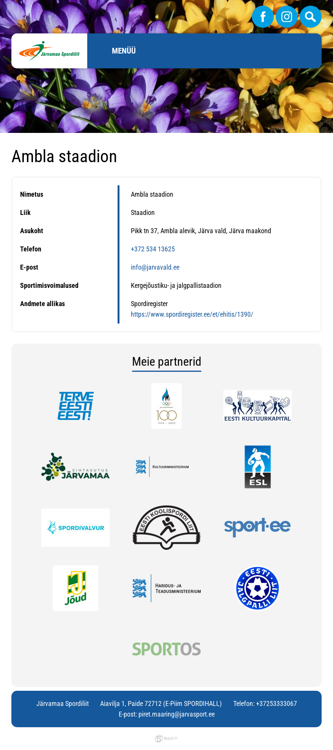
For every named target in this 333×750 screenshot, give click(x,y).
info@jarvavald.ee (155, 267)
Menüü (124, 51)
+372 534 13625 (153, 249)
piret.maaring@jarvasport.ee (176, 714)
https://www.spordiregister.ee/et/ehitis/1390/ (192, 314)
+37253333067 (276, 703)
